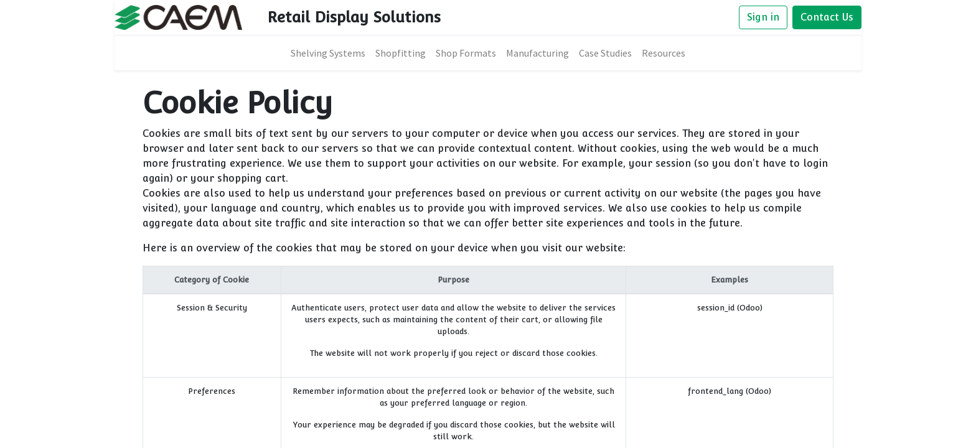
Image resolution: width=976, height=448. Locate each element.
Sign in (763, 17)
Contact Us (826, 17)
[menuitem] (328, 52)
